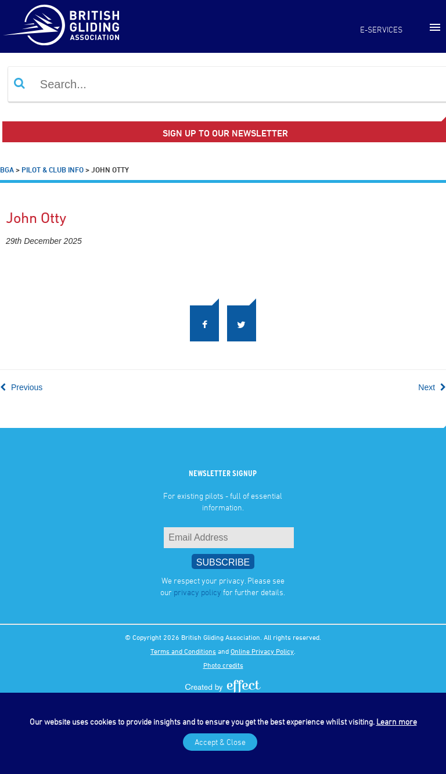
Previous (21, 387)
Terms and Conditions (183, 651)
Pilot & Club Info (52, 169)
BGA (7, 169)
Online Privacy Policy (262, 651)
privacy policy (197, 592)
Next (432, 387)
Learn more (396, 721)
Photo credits (223, 665)
